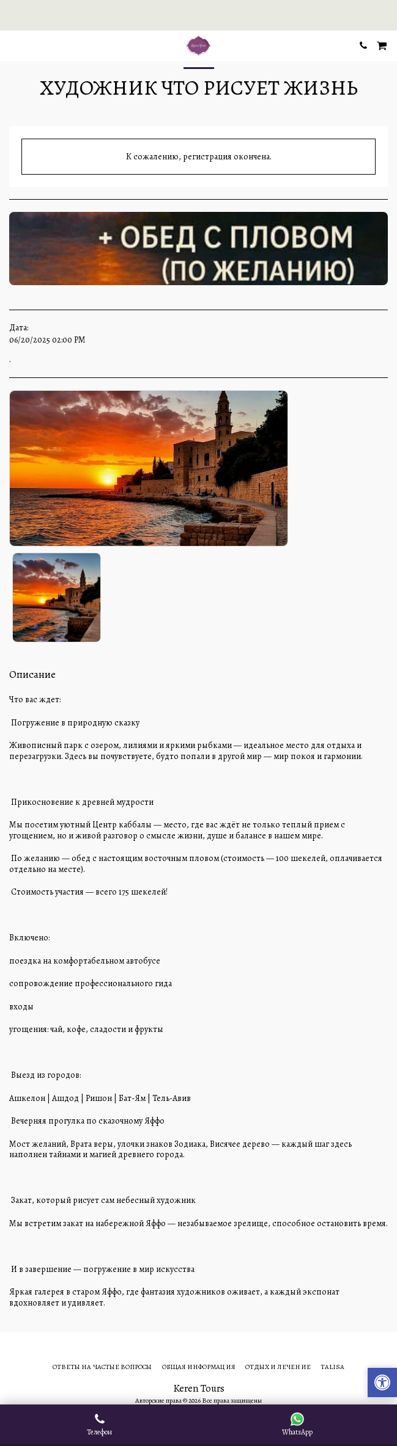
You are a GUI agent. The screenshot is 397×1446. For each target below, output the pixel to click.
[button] (13, 44)
